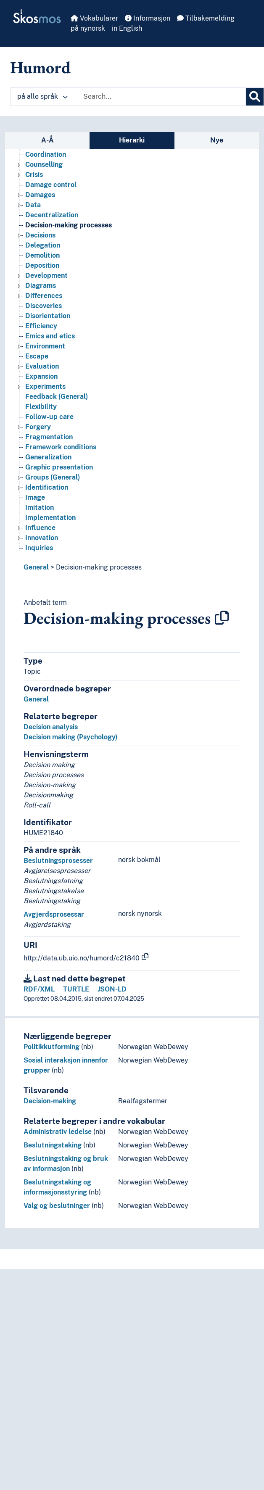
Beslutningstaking (53, 1145)
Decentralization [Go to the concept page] (51, 215)
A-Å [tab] (47, 140)
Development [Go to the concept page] (46, 276)
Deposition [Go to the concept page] (42, 265)
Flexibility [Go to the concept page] (41, 407)
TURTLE (76, 989)
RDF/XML (39, 989)
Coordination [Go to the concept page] (45, 154)
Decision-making (50, 1101)
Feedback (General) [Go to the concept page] (56, 397)
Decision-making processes (99, 567)
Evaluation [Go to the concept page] (42, 366)
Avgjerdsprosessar (54, 914)
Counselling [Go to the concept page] (44, 165)
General (36, 567)
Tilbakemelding (206, 18)
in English (127, 28)
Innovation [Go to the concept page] (41, 538)
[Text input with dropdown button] (162, 96)
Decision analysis (51, 727)
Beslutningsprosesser (58, 861)
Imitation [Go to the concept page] (39, 508)
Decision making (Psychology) (70, 737)
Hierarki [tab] (132, 140)
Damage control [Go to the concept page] (51, 185)
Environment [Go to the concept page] (45, 346)
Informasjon (147, 18)
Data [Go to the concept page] (33, 205)
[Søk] (255, 96)
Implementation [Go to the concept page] (50, 518)
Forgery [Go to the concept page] (38, 427)
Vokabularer (94, 18)
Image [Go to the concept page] (35, 497)
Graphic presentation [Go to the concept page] (59, 467)
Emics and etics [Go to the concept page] (50, 336)
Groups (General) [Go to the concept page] (52, 477)
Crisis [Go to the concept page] (34, 175)
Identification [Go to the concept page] (46, 487)
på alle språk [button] (42, 96)
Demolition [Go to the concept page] (42, 255)
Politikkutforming (51, 1047)
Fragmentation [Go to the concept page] (49, 437)
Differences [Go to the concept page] (43, 296)
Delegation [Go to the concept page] (42, 245)
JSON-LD (112, 989)
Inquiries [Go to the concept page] (39, 548)
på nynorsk (88, 28)
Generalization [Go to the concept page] (48, 457)
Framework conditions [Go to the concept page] (60, 447)
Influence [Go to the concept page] (40, 528)
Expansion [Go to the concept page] (41, 376)
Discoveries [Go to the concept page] (43, 306)
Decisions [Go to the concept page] (40, 235)
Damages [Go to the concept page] (40, 195)
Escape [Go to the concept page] (36, 356)
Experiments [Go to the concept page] (45, 386)
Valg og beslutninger (57, 1206)
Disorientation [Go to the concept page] (47, 316)
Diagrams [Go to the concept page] (40, 286)
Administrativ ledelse (58, 1132)
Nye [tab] (216, 140)
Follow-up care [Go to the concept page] (49, 417)
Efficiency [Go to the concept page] (41, 326)
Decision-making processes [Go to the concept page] (68, 225)
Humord (40, 67)
